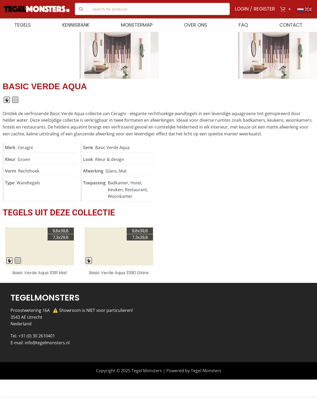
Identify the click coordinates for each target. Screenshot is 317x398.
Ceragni (25, 157)
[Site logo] (37, 13)
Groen (24, 168)
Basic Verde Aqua (112, 157)
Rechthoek (28, 180)
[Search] (152, 14)
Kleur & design (109, 168)
